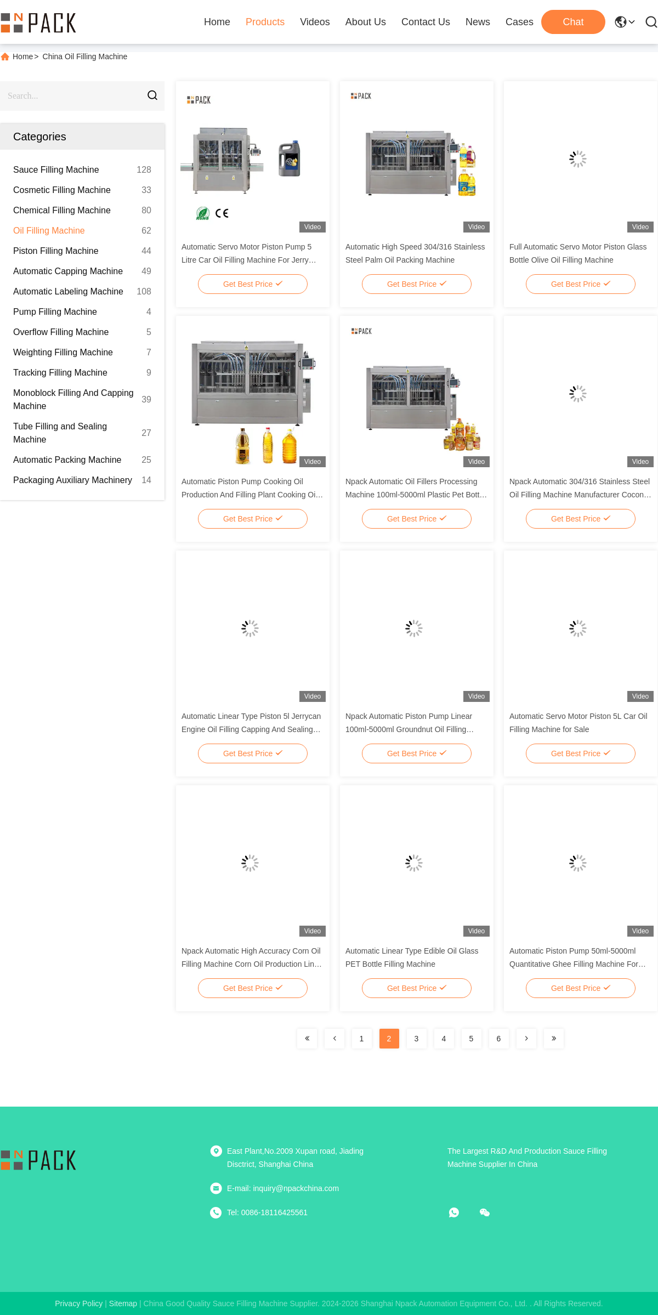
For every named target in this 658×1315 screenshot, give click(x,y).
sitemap (123, 1303)
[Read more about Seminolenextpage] (307, 1038)
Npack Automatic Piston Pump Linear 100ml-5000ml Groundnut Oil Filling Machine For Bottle (408, 729)
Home (217, 22)
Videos (315, 22)
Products (265, 22)
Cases (520, 22)
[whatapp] (461, 1212)
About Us (365, 22)
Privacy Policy (79, 1303)
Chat (573, 21)
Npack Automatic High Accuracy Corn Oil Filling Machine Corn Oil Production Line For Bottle (251, 964)
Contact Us (425, 22)
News (478, 22)
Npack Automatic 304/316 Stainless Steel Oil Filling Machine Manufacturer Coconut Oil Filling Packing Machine (579, 494)
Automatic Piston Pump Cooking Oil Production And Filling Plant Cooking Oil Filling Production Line (249, 494)
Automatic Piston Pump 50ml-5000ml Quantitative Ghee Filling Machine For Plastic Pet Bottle (573, 964)
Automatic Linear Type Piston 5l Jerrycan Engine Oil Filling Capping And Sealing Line (251, 729)
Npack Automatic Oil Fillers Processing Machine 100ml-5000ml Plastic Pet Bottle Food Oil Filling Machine (415, 494)
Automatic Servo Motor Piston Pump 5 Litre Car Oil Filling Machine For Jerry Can (246, 259)
